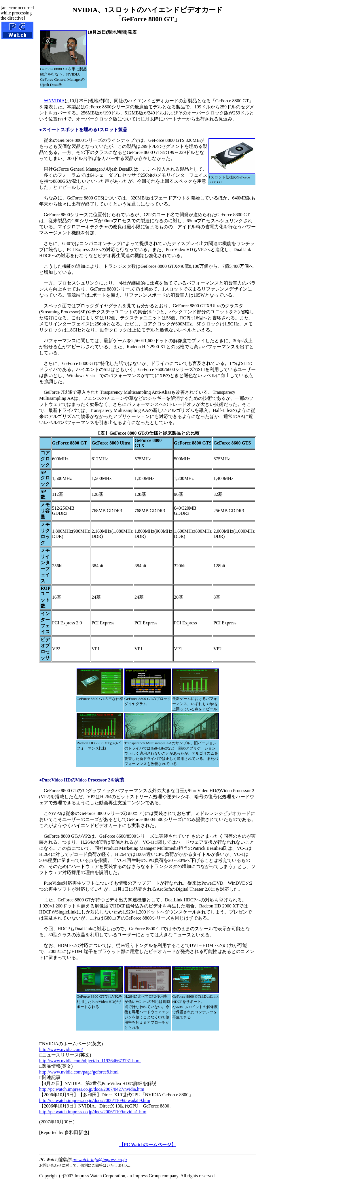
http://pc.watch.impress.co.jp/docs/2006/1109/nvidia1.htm (92, 1111)
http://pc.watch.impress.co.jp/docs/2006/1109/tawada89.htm (94, 1100)
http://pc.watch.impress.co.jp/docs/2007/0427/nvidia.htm (91, 1089)
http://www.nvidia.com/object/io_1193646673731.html (90, 1060)
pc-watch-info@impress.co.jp (100, 1159)
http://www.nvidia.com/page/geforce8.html (79, 1071)
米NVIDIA (54, 100)
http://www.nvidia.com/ (61, 1049)
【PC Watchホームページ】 (147, 1144)
